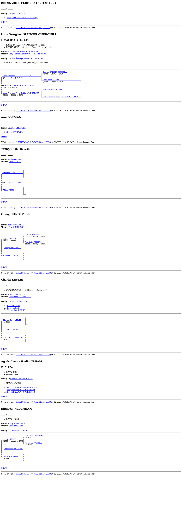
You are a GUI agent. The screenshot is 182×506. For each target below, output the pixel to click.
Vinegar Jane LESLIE (16, 327)
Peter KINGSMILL (16, 236)
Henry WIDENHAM (16, 446)
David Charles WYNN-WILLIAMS (22, 410)
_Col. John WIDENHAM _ (34, 458)
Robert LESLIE (13, 323)
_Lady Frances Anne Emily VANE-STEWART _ (21, 97)
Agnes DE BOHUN (18, 13)
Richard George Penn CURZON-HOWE (27, 58)
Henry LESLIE (13, 325)
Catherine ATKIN (16, 449)
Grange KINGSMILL (12, 262)
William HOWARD (16, 165)
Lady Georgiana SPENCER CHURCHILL (20, 88)
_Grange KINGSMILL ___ (34, 246)
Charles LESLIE (11, 350)
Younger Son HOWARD (13, 191)
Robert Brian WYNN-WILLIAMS (21, 415)
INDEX (4, 22)
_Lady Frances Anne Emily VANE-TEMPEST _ (61, 102)
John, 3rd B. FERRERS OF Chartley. (22, 18)
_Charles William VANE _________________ (61, 93)
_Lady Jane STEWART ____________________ (61, 81)
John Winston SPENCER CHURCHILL (24, 51)
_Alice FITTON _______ (12, 200)
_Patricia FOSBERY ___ (34, 255)
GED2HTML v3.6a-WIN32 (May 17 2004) (33, 28)
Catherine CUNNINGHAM (20, 314)
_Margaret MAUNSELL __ (34, 468)
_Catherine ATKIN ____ (12, 484)
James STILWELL (18, 133)
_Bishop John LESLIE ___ (13, 338)
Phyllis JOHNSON (16, 238)
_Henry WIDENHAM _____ (12, 463)
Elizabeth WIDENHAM (13, 474)
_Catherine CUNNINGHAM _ (13, 359)
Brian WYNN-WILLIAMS (21, 402)
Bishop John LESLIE (17, 312)
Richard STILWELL (15, 138)
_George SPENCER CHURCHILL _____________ (61, 72)
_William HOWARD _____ (12, 179)
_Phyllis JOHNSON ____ (12, 271)
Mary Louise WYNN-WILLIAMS (21, 413)
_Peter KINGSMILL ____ (12, 251)
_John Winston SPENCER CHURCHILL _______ (21, 77)
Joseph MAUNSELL (18, 453)
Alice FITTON (15, 167)
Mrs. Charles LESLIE (19, 318)
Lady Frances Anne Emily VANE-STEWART (27, 54)
